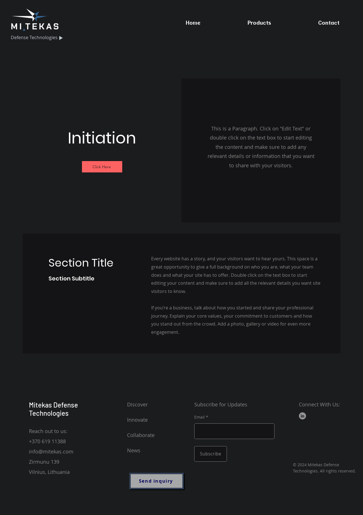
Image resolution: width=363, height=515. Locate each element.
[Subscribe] (210, 454)
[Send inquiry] (156, 481)
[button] (259, 23)
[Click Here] (102, 166)
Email (199, 417)
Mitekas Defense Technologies (53, 409)
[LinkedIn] (302, 415)
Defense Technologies (34, 37)
